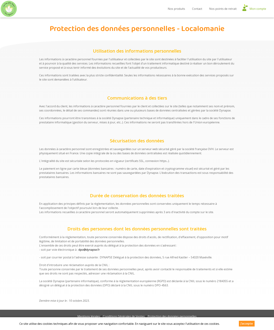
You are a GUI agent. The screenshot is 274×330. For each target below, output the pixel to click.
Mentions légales (88, 316)
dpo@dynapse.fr (89, 250)
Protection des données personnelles (172, 316)
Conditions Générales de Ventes (124, 316)
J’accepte (247, 323)
